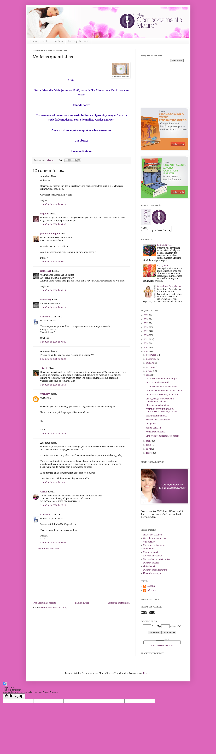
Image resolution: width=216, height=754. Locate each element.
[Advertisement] (81, 575)
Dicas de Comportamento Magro (162, 379)
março (149, 454)
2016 (146, 328)
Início (33, 41)
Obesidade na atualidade (157, 406)
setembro (151, 368)
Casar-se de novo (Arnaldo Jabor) (162, 388)
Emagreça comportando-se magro (162, 437)
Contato (58, 41)
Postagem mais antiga (119, 603)
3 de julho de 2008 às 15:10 (53, 385)
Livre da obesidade (152, 557)
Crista (43, 492)
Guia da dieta (149, 567)
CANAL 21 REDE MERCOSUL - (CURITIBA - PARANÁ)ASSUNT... (162, 411)
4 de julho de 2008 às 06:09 (53, 542)
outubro (150, 364)
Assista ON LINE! (154, 429)
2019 (146, 316)
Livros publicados (78, 41)
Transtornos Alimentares (158, 421)
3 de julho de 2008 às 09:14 (53, 290)
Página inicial (82, 603)
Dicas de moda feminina (155, 571)
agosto (149, 372)
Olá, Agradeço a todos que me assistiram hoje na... (160, 401)
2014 (146, 336)
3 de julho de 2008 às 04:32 (53, 224)
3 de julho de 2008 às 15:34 (53, 433)
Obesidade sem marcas (154, 539)
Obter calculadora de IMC (162, 647)
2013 (146, 340)
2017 (146, 324)
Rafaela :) (45, 271)
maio (149, 446)
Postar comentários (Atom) (54, 607)
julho (148, 376)
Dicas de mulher (151, 564)
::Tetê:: (44, 368)
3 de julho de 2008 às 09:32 (53, 359)
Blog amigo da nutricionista (157, 560)
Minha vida (149, 550)
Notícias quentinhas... (156, 433)
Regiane (44, 214)
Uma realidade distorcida (158, 383)
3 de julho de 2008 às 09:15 (53, 307)
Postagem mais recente (44, 603)
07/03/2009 (162, 266)
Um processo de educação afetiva (162, 395)
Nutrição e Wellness (152, 536)
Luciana (151, 587)
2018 (146, 320)
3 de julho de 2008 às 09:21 (53, 342)
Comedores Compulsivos (169, 287)
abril (148, 450)
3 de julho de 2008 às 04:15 (53, 204)
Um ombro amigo (152, 574)
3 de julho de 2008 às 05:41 (53, 262)
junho (149, 442)
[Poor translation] (19, 697)
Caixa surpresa (164, 246)
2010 (146, 344)
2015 (146, 332)
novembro (151, 360)
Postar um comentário (48, 548)
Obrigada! (151, 425)
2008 (146, 352)
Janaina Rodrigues (50, 233)
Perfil (45, 41)
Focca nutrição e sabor (154, 546)
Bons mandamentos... (156, 417)
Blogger (147, 674)
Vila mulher (149, 543)
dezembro (151, 356)
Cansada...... (47, 317)
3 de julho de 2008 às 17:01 (53, 482)
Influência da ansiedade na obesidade (164, 391)
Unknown (45, 394)
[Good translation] (8, 697)
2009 (146, 348)
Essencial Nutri (150, 553)
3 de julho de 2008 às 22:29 (53, 505)
